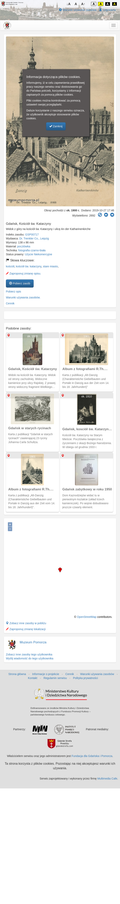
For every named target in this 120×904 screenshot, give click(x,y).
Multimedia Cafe (107, 778)
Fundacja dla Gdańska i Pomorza (92, 756)
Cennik (10, 303)
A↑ (83, 4)
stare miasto (50, 266)
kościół (10, 266)
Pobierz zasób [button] (19, 283)
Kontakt (32, 678)
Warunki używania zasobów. (23, 297)
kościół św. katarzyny (29, 266)
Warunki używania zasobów (77, 9)
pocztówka (23, 246)
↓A (68, 4)
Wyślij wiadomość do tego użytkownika (29, 658)
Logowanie (107, 9)
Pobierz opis (13, 291)
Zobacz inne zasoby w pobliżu (26, 623)
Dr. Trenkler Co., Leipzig (34, 238)
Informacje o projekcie (45, 674)
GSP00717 (32, 234)
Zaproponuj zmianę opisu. (23, 273)
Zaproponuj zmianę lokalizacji (26, 629)
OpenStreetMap (86, 616)
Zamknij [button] (56, 126)
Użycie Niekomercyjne (38, 254)
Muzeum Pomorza (33, 642)
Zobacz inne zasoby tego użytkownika (29, 654)
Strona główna (17, 674)
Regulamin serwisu (55, 678)
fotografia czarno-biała (32, 250)
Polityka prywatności (85, 678)
